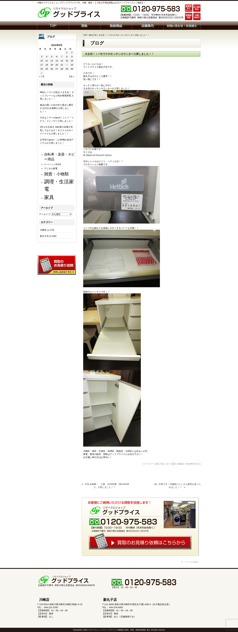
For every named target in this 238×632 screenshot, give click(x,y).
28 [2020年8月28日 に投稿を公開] (62, 69)
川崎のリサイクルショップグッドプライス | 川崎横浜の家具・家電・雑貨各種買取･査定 (116, 630)
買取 (84, 25)
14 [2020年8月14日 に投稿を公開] (62, 60)
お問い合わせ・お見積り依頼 (182, 25)
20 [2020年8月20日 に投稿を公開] (57, 65)
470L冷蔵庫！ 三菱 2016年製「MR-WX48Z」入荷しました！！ (107, 485)
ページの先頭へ (192, 562)
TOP (85, 35)
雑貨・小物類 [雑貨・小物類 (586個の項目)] (56, 174)
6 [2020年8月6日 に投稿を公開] (56, 56)
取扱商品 (116, 25)
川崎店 (43, 230)
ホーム (53, 25)
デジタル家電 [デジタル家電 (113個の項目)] (50, 168)
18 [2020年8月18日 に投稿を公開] (47, 65)
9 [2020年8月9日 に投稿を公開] (71, 56)
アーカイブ (44, 214)
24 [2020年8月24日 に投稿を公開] (41, 69)
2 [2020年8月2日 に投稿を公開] (71, 52)
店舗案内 (147, 25)
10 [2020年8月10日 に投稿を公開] (41, 60)
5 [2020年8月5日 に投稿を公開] (51, 56)
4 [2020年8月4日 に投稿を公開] (46, 56)
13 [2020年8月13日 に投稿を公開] (57, 60)
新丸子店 (93, 35)
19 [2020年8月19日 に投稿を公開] (51, 65)
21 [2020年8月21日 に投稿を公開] (62, 65)
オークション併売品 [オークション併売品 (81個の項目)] (52, 164)
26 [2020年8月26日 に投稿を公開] (51, 69)
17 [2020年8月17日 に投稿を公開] (41, 65)
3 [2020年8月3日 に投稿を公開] (41, 56)
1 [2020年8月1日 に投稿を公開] (66, 52)
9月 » (71, 76)
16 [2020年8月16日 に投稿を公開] (72, 60)
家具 (174, 464)
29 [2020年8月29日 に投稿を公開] (67, 69)
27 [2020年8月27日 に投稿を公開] (57, 69)
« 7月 (41, 76)
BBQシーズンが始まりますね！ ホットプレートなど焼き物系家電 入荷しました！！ (57, 95)
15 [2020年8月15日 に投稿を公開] (67, 60)
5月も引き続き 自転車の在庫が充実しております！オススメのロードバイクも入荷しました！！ (56, 130)
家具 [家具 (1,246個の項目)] (49, 197)
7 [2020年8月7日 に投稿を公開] (61, 56)
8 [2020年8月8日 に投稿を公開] (66, 56)
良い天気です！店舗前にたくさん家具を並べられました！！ (177, 485)
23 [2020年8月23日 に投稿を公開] (72, 65)
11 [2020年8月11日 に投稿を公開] (47, 60)
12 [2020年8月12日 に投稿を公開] (51, 60)
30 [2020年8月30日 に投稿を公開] (72, 69)
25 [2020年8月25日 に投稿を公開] (47, 69)
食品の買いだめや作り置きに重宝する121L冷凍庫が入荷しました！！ (56, 108)
